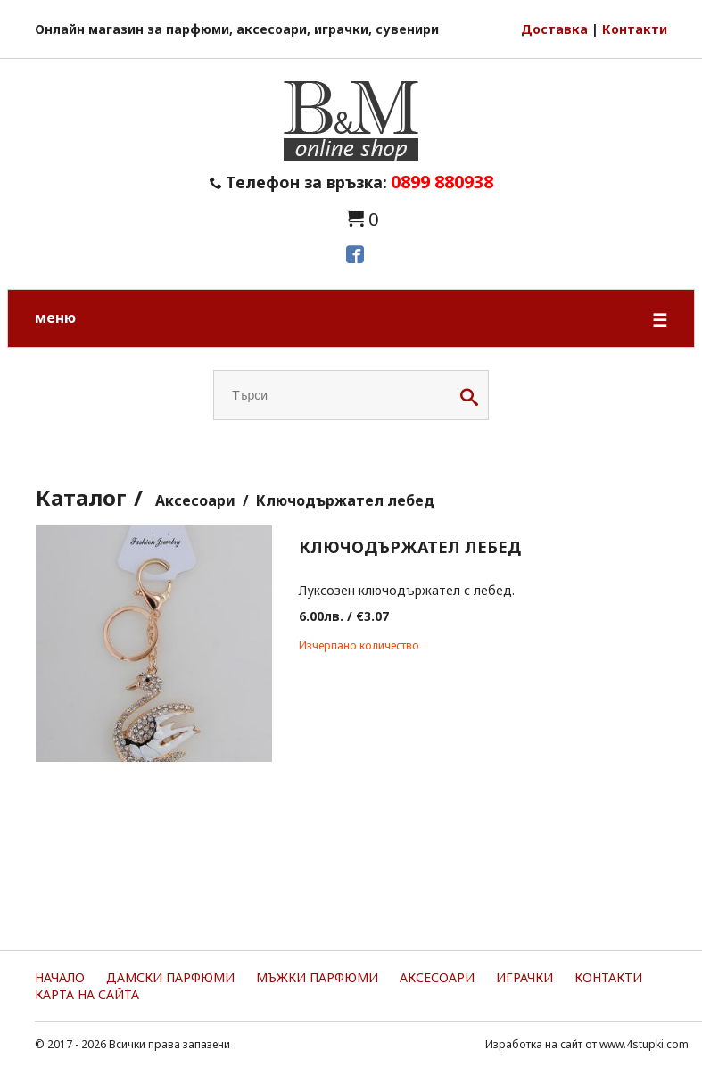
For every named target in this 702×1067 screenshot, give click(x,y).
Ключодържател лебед (345, 500)
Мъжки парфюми (317, 977)
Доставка (554, 29)
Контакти (634, 29)
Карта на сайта (87, 994)
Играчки (524, 977)
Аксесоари (195, 500)
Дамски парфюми (170, 977)
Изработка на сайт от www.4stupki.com (587, 1044)
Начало (60, 977)
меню (351, 320)
